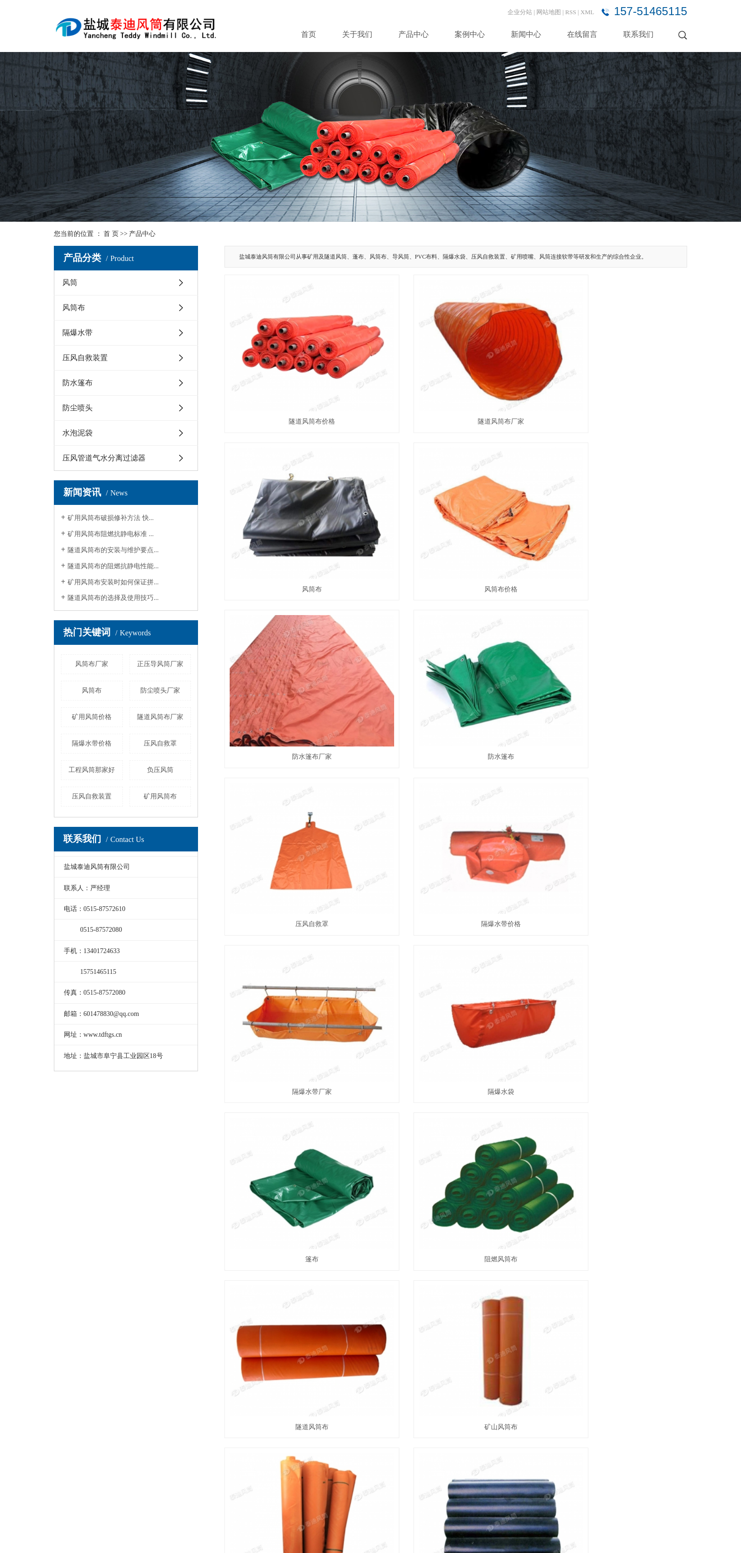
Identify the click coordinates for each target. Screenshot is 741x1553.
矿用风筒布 (160, 796)
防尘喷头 (77, 408)
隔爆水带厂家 (615, 684)
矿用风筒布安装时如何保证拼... (113, 582)
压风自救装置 (85, 358)
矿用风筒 (615, 1115)
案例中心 (470, 34)
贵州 (665, 1535)
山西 (563, 1535)
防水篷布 (77, 383)
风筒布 (73, 308)
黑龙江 (647, 1535)
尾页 (645, 1296)
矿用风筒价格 (92, 716)
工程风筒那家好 (92, 769)
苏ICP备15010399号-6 (188, 1535)
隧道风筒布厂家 (160, 716)
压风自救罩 (160, 743)
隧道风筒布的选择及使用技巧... (113, 597)
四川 (680, 1535)
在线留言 (582, 34)
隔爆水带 (77, 333)
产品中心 (413, 34)
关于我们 (357, 34)
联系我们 (638, 34)
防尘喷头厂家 (160, 690)
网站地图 (549, 12)
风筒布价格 (296, 541)
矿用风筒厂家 (297, 1258)
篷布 (455, 828)
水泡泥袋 (77, 433)
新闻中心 (526, 34)
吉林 (629, 1535)
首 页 (111, 233)
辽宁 (614, 1535)
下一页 (618, 1296)
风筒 (70, 282)
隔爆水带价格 (92, 743)
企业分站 (520, 12)
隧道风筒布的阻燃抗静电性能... (113, 566)
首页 (308, 34)
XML (587, 12)
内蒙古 (596, 1535)
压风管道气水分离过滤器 (104, 458)
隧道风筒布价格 (297, 397)
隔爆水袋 (297, 828)
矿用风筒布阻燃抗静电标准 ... (111, 534)
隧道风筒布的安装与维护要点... (113, 550)
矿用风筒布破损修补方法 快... (111, 517)
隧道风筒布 (296, 971)
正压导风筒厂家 (160, 664)
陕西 (548, 1535)
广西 (578, 1535)
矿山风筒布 (455, 971)
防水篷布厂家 (455, 541)
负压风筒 (160, 769)
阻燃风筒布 (614, 828)
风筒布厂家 (91, 664)
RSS (570, 12)
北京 (533, 1535)
